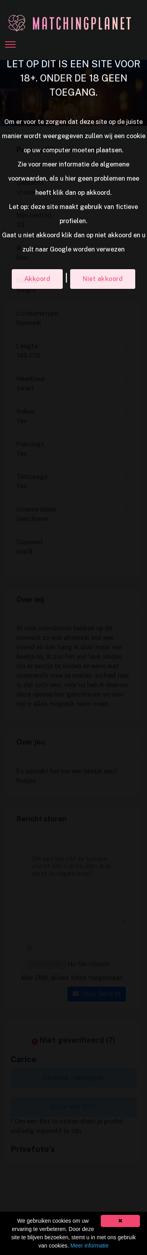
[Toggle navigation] (10, 42)
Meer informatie (90, 1245)
